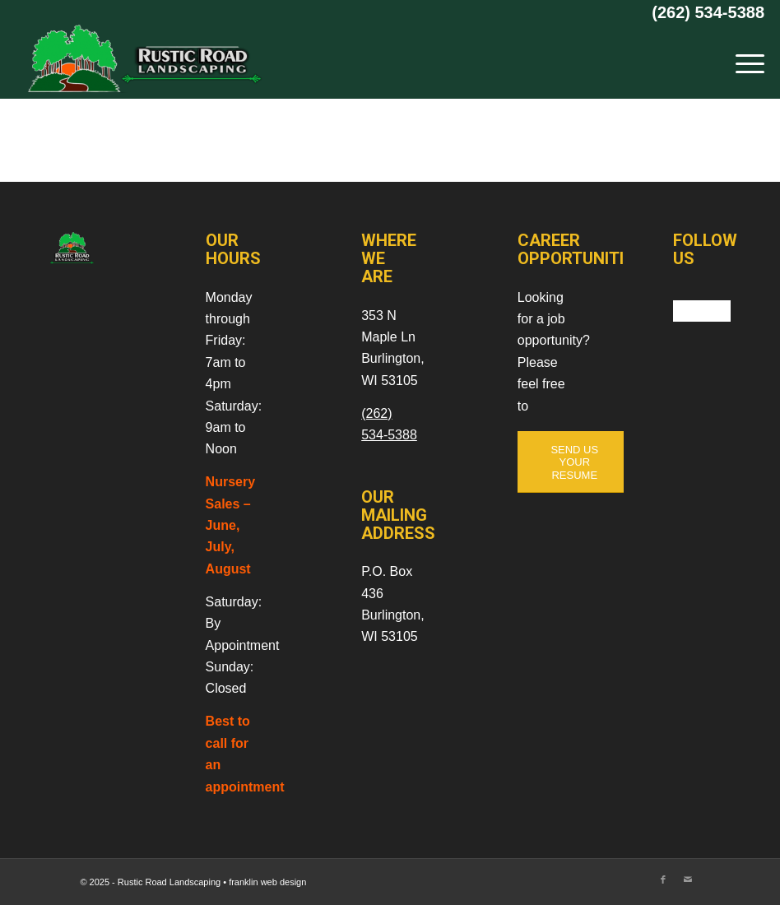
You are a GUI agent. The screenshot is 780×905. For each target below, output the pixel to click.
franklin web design (267, 882)
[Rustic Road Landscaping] (139, 62)
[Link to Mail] (688, 879)
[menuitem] (741, 62)
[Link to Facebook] (663, 879)
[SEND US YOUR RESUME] (575, 462)
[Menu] (741, 62)
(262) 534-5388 (708, 12)
